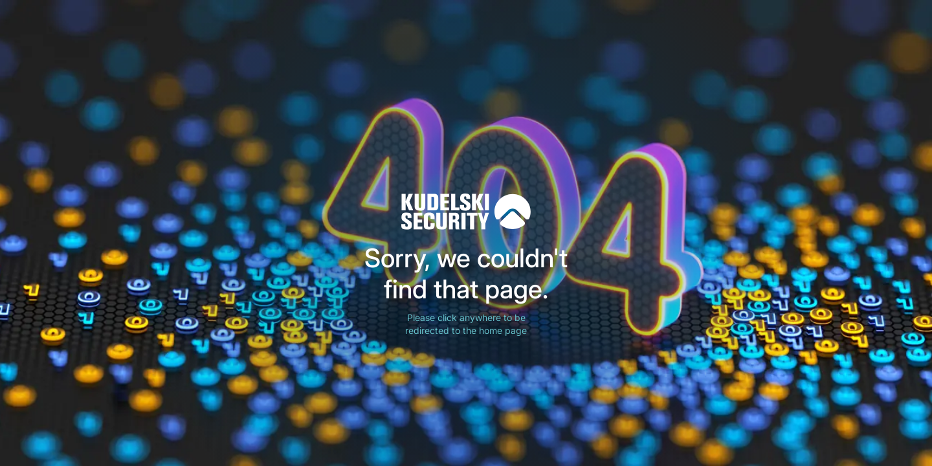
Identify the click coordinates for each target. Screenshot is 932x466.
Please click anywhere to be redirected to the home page (466, 324)
